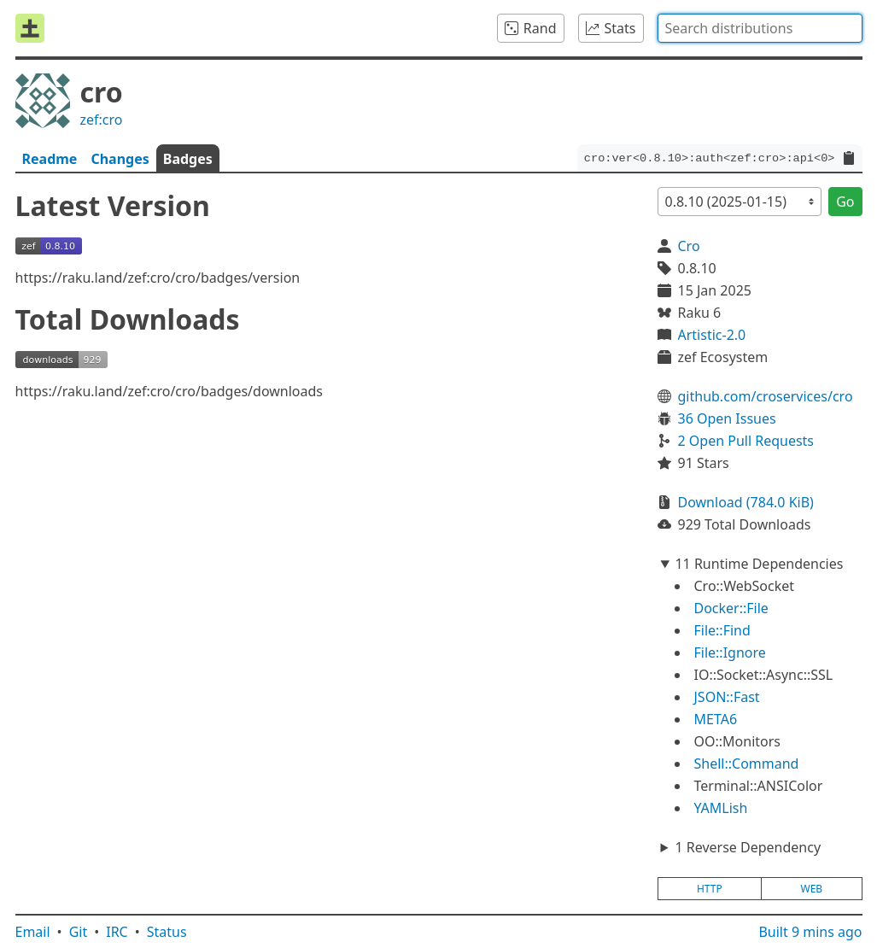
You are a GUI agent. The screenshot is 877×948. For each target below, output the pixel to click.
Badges (188, 158)
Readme (50, 158)
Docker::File (731, 608)
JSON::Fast (727, 697)
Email (32, 931)
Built (810, 931)
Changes (120, 158)
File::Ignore (730, 652)
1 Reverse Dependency (748, 847)
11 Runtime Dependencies (759, 563)
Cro (689, 246)
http (709, 888)
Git (78, 931)
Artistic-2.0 (712, 334)
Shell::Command (746, 763)
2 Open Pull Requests (746, 440)
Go (845, 201)
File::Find (722, 630)
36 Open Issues (727, 418)
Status (167, 931)
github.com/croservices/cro (765, 396)
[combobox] (760, 28)
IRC (117, 931)
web (811, 888)
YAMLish (721, 808)
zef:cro (101, 119)
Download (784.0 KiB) (746, 502)
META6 (716, 719)
